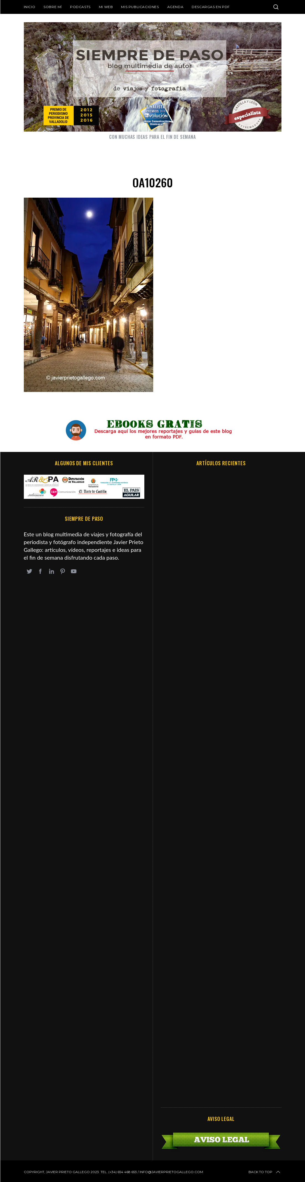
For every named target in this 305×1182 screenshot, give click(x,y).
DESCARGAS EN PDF (211, 7)
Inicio (29, 7)
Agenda (175, 7)
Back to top (264, 1172)
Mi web (106, 7)
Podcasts (80, 7)
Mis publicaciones (140, 7)
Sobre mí (52, 7)
